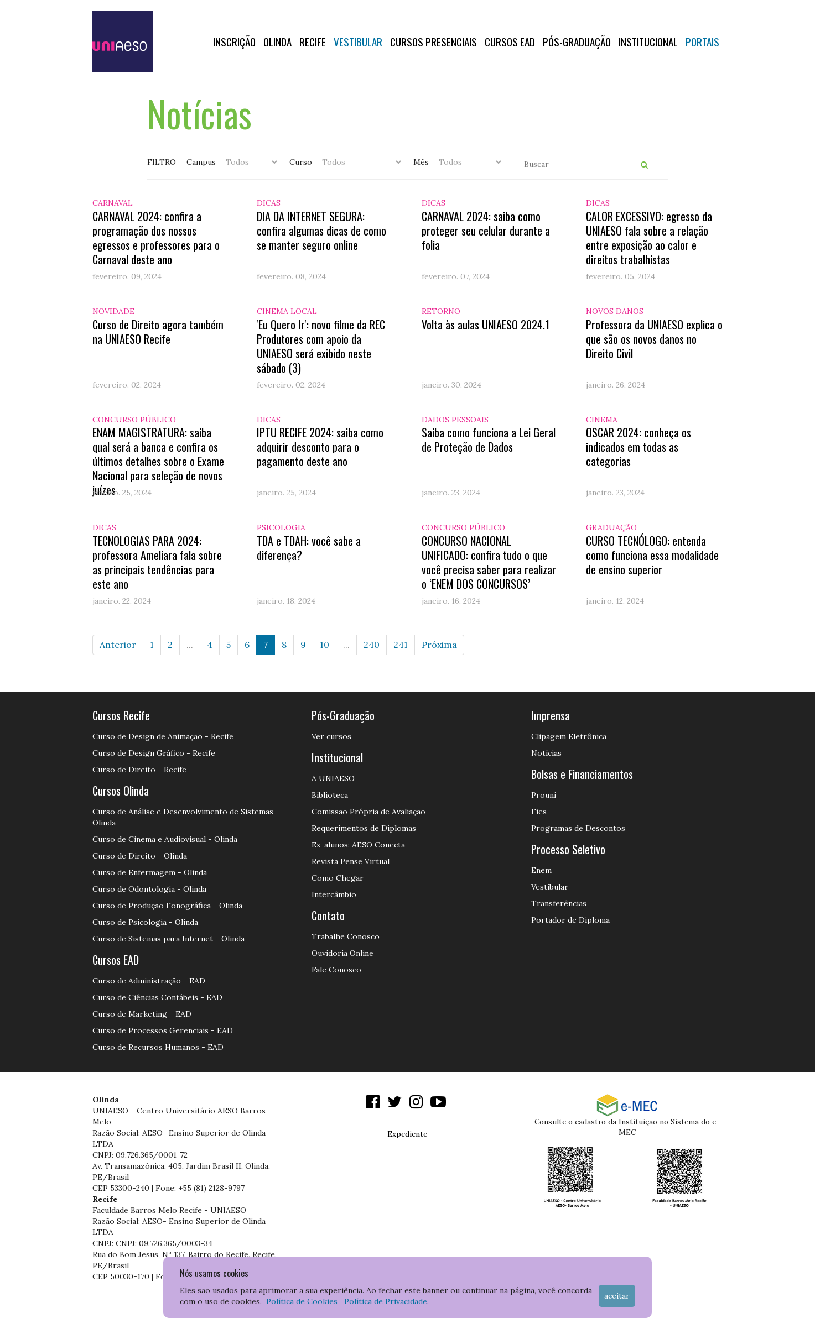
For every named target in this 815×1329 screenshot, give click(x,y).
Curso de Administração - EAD (148, 981)
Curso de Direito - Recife (139, 770)
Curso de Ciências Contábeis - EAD (157, 997)
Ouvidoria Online (342, 953)
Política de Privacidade (385, 1301)
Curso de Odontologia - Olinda (149, 889)
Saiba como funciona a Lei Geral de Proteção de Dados (489, 439)
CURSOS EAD (510, 41)
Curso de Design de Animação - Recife (162, 736)
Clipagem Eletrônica (568, 736)
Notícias (546, 753)
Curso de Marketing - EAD (141, 1014)
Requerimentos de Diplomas (364, 828)
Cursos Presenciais (433, 41)
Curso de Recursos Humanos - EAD (158, 1047)
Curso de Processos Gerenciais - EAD (162, 1030)
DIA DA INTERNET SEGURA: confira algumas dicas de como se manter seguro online (321, 230)
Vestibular (358, 41)
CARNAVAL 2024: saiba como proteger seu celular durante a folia (486, 230)
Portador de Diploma (570, 920)
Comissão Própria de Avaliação (368, 812)
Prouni (543, 795)
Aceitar (617, 1296)
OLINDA (277, 41)
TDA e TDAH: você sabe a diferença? (309, 547)
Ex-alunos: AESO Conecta (358, 845)
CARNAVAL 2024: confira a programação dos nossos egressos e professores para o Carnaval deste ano (156, 238)
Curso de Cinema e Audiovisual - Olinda (164, 839)
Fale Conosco (336, 970)
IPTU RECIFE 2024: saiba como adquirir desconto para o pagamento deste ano (320, 446)
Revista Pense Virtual (351, 861)
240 (372, 644)
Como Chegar (338, 878)
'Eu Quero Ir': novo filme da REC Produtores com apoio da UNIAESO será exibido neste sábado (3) (321, 346)
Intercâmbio (334, 894)
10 (324, 644)
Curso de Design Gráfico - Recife (153, 753)
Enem (541, 870)
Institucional (648, 41)
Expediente (407, 1134)
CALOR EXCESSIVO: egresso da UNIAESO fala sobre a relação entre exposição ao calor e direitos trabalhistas (649, 238)
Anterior (118, 644)
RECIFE (312, 41)
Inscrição (234, 41)
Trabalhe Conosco (346, 936)
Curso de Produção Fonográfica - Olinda (167, 906)
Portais (702, 41)
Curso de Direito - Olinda (139, 856)
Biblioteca (330, 795)
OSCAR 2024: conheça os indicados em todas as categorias (638, 446)
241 (400, 644)
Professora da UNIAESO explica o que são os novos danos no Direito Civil (654, 339)
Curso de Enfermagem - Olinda (149, 872)
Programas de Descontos (578, 828)
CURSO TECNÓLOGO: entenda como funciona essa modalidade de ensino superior (652, 555)
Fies (539, 812)
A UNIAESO (333, 778)
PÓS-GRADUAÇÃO (577, 41)
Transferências (558, 903)
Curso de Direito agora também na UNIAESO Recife (158, 331)
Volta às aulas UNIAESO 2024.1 (485, 324)
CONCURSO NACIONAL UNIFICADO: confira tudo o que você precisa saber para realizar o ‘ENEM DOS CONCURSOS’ (489, 562)
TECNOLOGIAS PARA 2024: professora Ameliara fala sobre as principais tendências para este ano (157, 562)
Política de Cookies (302, 1301)
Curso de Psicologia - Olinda (145, 922)
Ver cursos (331, 736)
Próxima (439, 644)
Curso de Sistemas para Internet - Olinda (168, 939)
